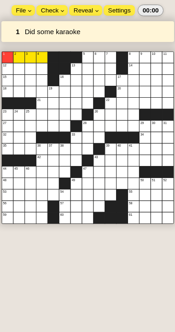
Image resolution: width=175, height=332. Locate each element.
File (23, 10)
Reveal (86, 10)
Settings (119, 10)
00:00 (151, 10)
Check (52, 10)
